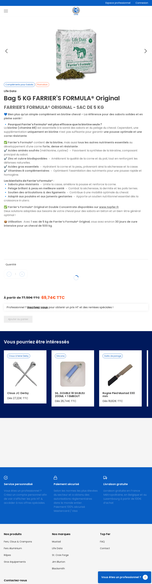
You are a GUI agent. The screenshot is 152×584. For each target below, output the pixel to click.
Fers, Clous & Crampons (18, 541)
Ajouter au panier (18, 319)
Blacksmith (58, 568)
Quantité (11, 264)
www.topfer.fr (109, 207)
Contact (105, 548)
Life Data (57, 548)
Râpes (7, 555)
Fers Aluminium (13, 548)
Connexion (142, 3)
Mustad (56, 541)
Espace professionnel (118, 3)
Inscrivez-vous (37, 307)
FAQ (102, 541)
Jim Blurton (58, 561)
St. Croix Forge (60, 555)
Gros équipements (15, 561)
